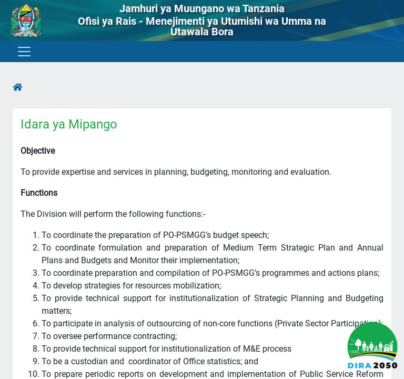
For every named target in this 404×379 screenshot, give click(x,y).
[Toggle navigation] (23, 51)
